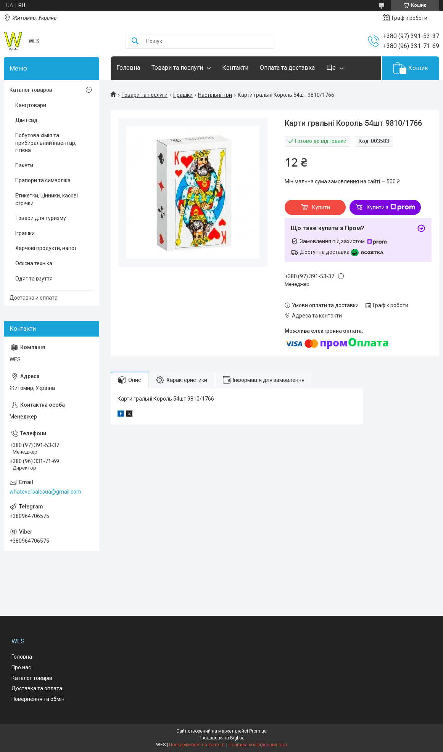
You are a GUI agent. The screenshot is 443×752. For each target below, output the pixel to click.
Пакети (24, 165)
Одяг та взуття (34, 279)
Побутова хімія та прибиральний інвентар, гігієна (45, 142)
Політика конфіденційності (258, 744)
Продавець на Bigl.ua (221, 738)
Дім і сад (26, 120)
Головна (128, 67)
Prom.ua (258, 731)
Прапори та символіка (43, 180)
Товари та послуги (177, 67)
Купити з (391, 207)
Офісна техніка (33, 263)
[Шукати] (135, 41)
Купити (321, 207)
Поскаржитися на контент (197, 744)
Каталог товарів (31, 678)
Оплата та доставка (287, 67)
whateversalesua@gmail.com (45, 492)
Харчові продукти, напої (45, 248)
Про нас (21, 667)
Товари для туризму (40, 218)
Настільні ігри (215, 95)
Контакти (235, 67)
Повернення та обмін (37, 699)
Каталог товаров (31, 90)
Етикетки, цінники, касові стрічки (46, 199)
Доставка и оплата (34, 298)
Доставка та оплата (36, 688)
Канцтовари (30, 105)
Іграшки (183, 95)
